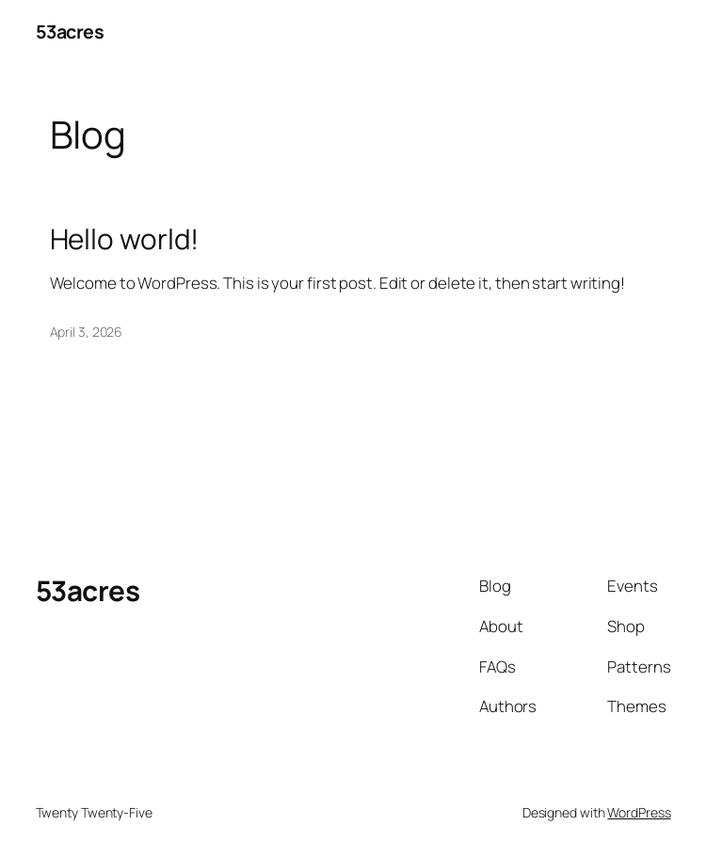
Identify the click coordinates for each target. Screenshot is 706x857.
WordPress (638, 812)
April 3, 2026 (86, 332)
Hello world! (125, 238)
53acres (70, 31)
